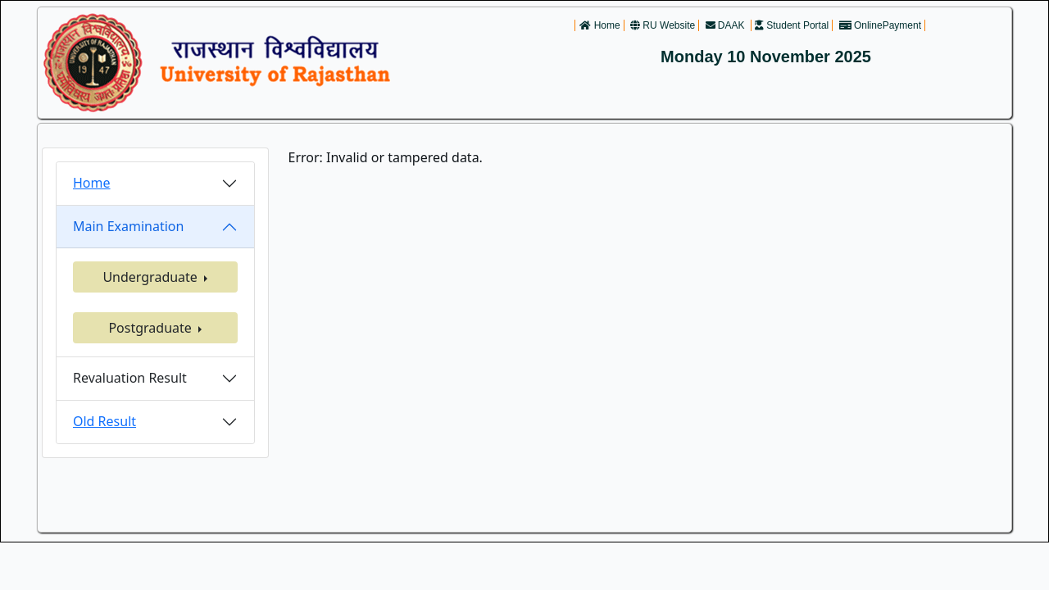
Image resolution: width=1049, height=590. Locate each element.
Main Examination (128, 226)
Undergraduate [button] (151, 277)
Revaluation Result (130, 378)
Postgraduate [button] (151, 328)
